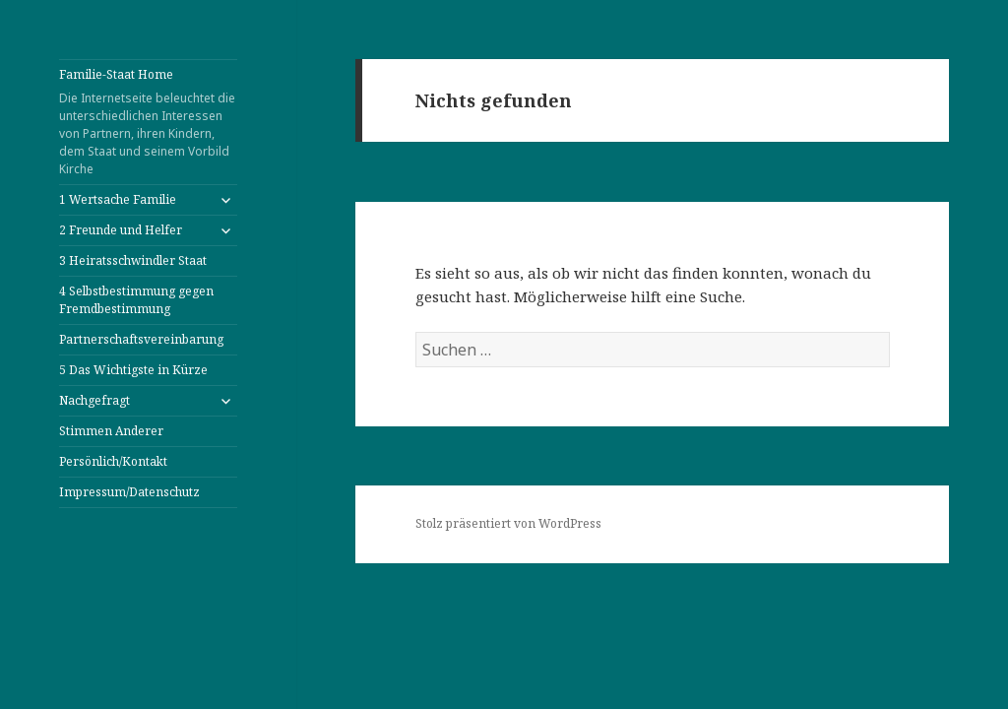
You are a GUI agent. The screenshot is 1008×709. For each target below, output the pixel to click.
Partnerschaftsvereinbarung (141, 339)
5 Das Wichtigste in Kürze (133, 369)
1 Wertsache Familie (117, 199)
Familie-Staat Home (148, 122)
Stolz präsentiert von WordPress (508, 523)
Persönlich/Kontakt (113, 461)
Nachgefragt (94, 400)
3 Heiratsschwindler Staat (133, 260)
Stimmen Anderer (111, 430)
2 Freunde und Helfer (120, 230)
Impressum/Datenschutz (129, 491)
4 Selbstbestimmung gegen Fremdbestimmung (136, 300)
